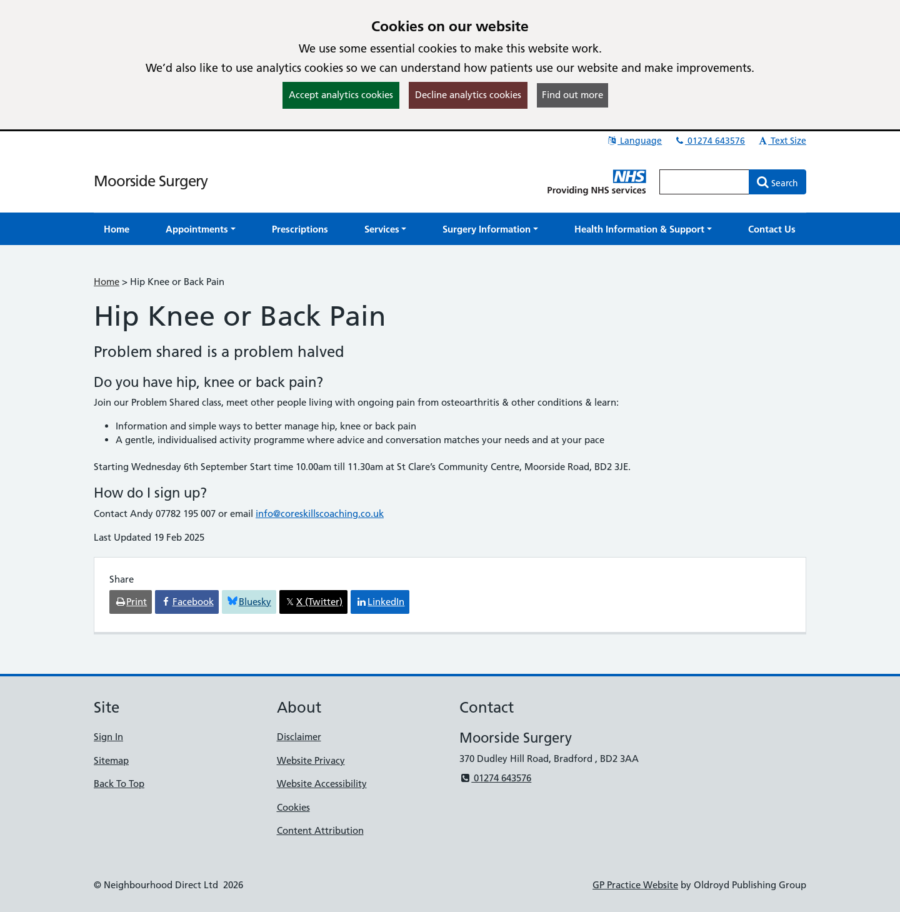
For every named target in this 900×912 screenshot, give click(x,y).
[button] (201, 229)
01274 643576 (709, 140)
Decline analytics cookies (468, 95)
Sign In (108, 737)
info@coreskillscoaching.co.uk (320, 513)
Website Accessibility (322, 783)
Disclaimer (299, 737)
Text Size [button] (781, 140)
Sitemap (111, 760)
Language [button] (634, 140)
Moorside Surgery (151, 181)
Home (106, 282)
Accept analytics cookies (341, 95)
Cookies (293, 807)
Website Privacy (311, 760)
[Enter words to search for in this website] (704, 181)
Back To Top (119, 783)
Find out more (572, 95)
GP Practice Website (635, 885)
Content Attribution (320, 830)
